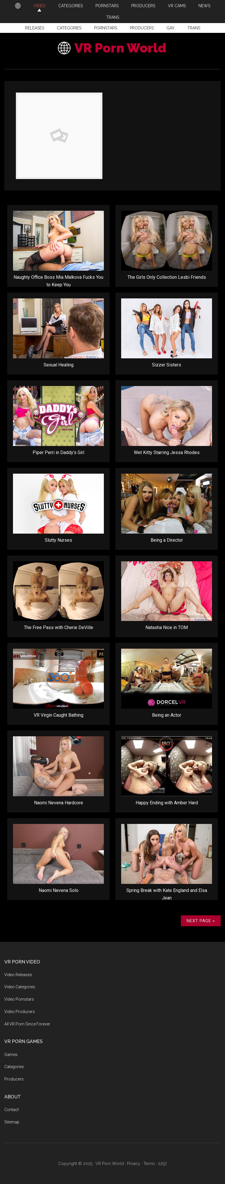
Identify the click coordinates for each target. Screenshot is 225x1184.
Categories (69, 28)
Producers (142, 28)
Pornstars (105, 28)
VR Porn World (120, 48)
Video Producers (19, 1011)
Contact (11, 1109)
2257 (162, 1163)
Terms (149, 1163)
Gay (170, 28)
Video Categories (19, 987)
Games (11, 1054)
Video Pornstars (19, 999)
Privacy (133, 1163)
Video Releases (18, 974)
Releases (34, 28)
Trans (193, 28)
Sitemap (11, 1122)
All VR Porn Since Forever (27, 1024)
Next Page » (201, 920)
